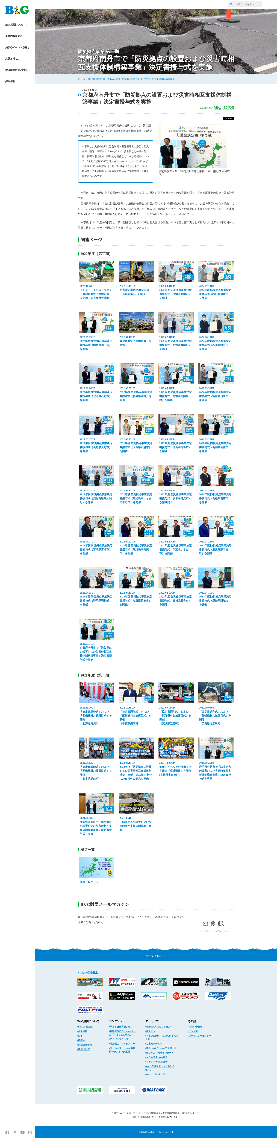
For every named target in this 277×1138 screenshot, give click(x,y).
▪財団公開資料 (84, 1044)
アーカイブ (152, 1021)
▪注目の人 (150, 1031)
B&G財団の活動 (96, 79)
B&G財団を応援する (16, 70)
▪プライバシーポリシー (200, 1035)
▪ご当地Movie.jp (153, 1043)
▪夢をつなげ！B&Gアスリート (161, 1048)
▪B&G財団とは (85, 1026)
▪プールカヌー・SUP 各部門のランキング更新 (122, 1050)
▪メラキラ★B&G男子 (156, 1057)
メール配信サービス (207, 931)
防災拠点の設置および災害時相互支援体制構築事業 (148, 79)
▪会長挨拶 (82, 1031)
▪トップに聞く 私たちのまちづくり (161, 1037)
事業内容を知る (13, 36)
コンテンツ (115, 1021)
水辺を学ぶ (12, 58)
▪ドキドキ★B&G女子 (156, 1061)
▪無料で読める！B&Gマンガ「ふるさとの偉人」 (122, 1033)
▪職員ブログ (83, 1049)
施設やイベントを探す (17, 47)
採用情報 (10, 81)
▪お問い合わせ (195, 1026)
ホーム (81, 79)
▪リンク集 (193, 1031)
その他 (192, 1021)
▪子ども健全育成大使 (120, 1026)
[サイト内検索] (231, 4)
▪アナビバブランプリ (120, 1039)
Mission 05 (113, 79)
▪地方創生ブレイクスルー (122, 1043)
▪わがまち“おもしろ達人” (158, 1026)
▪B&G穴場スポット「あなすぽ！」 (159, 1068)
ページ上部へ (156, 956)
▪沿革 (80, 1035)
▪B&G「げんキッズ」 (156, 1074)
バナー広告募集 (89, 972)
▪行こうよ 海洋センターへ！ (160, 1052)
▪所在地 (81, 1040)
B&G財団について (16, 24)
